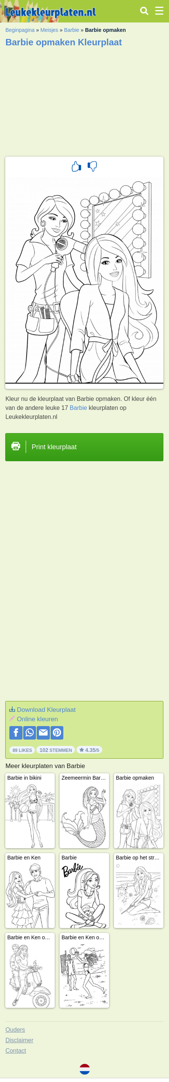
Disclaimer (19, 1040)
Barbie (71, 30)
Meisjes (49, 30)
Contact (15, 1051)
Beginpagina (19, 30)
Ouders (15, 1030)
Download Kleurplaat (46, 709)
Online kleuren (37, 719)
